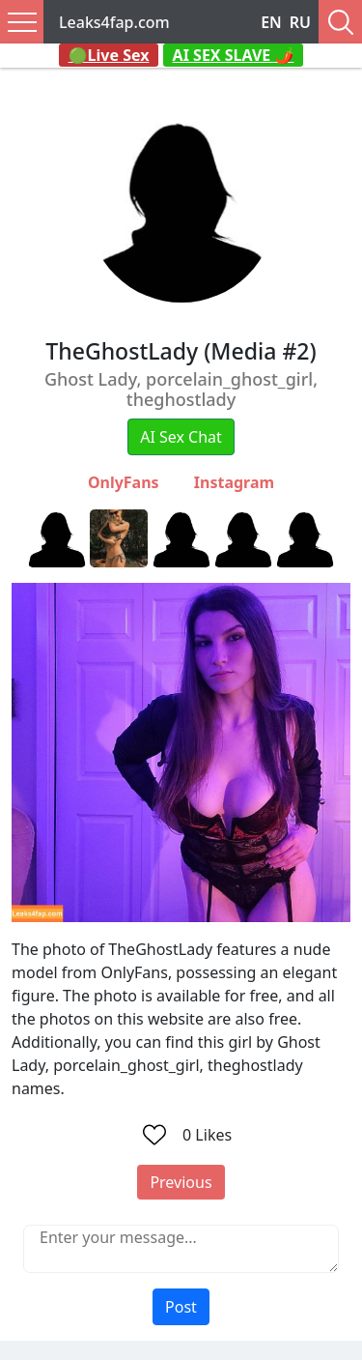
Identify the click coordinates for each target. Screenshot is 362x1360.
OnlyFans (123, 482)
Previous (180, 1182)
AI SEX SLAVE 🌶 (233, 55)
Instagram (234, 482)
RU (300, 22)
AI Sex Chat (181, 437)
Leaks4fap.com (114, 22)
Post (181, 1306)
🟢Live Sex (109, 55)
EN (271, 22)
